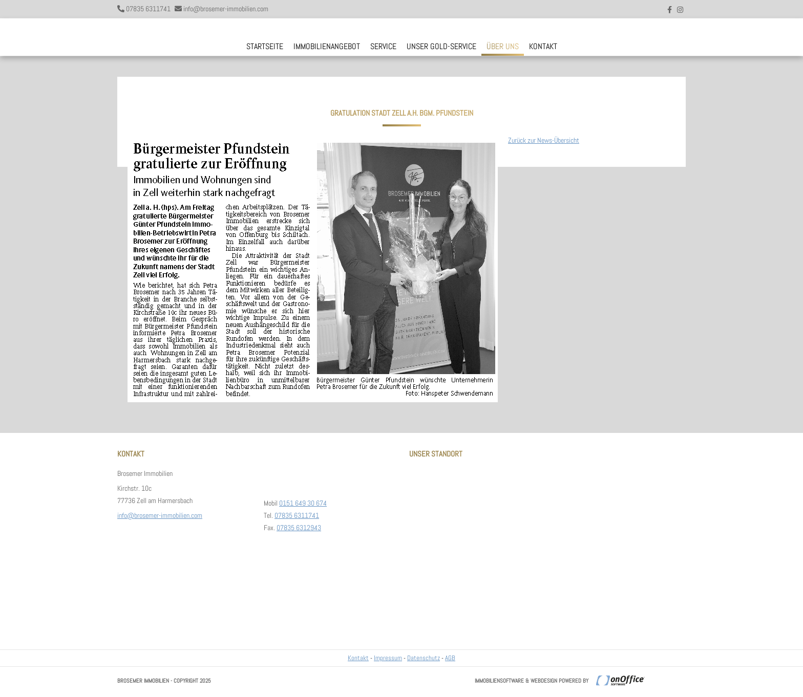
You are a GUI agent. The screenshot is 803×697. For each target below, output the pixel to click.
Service (383, 46)
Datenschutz (423, 658)
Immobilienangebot (326, 46)
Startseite (264, 46)
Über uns (503, 46)
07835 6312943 (299, 527)
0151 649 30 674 (303, 503)
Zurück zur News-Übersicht (543, 140)
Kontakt (543, 46)
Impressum (388, 658)
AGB (450, 658)
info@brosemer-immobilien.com (225, 8)
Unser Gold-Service (441, 46)
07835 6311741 (148, 8)
